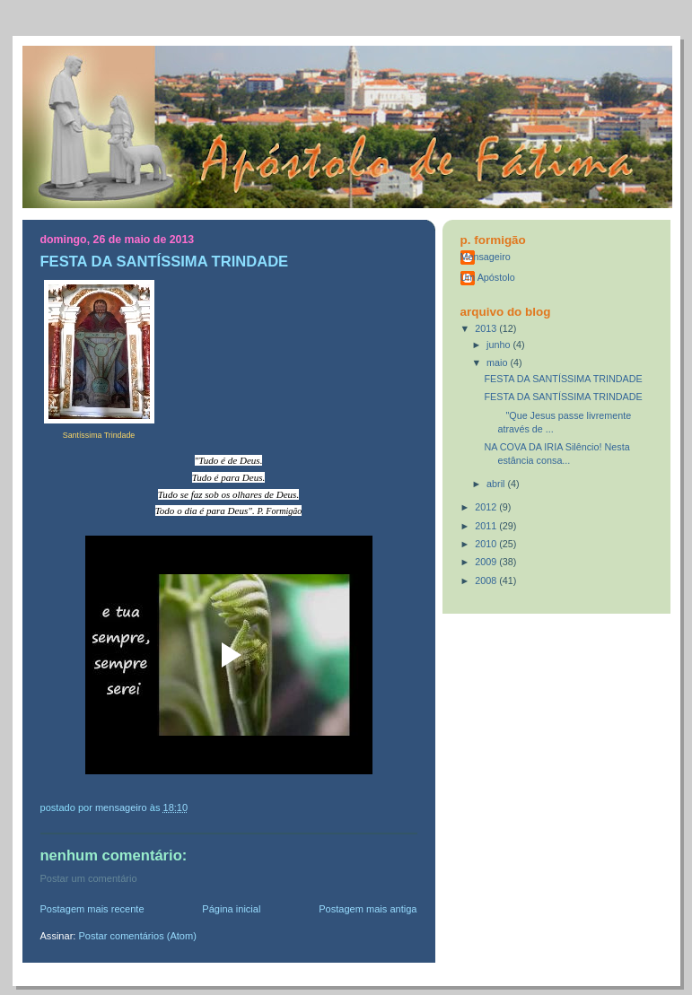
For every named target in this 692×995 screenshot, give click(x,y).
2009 (487, 561)
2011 (487, 525)
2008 (487, 580)
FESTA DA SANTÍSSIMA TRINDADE (563, 378)
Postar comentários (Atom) (137, 935)
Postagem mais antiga (367, 908)
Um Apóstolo (487, 277)
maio (498, 362)
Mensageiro (485, 256)
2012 (487, 507)
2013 (487, 328)
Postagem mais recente (92, 908)
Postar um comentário (88, 878)
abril (496, 483)
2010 (487, 543)
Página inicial (231, 908)
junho (499, 344)
